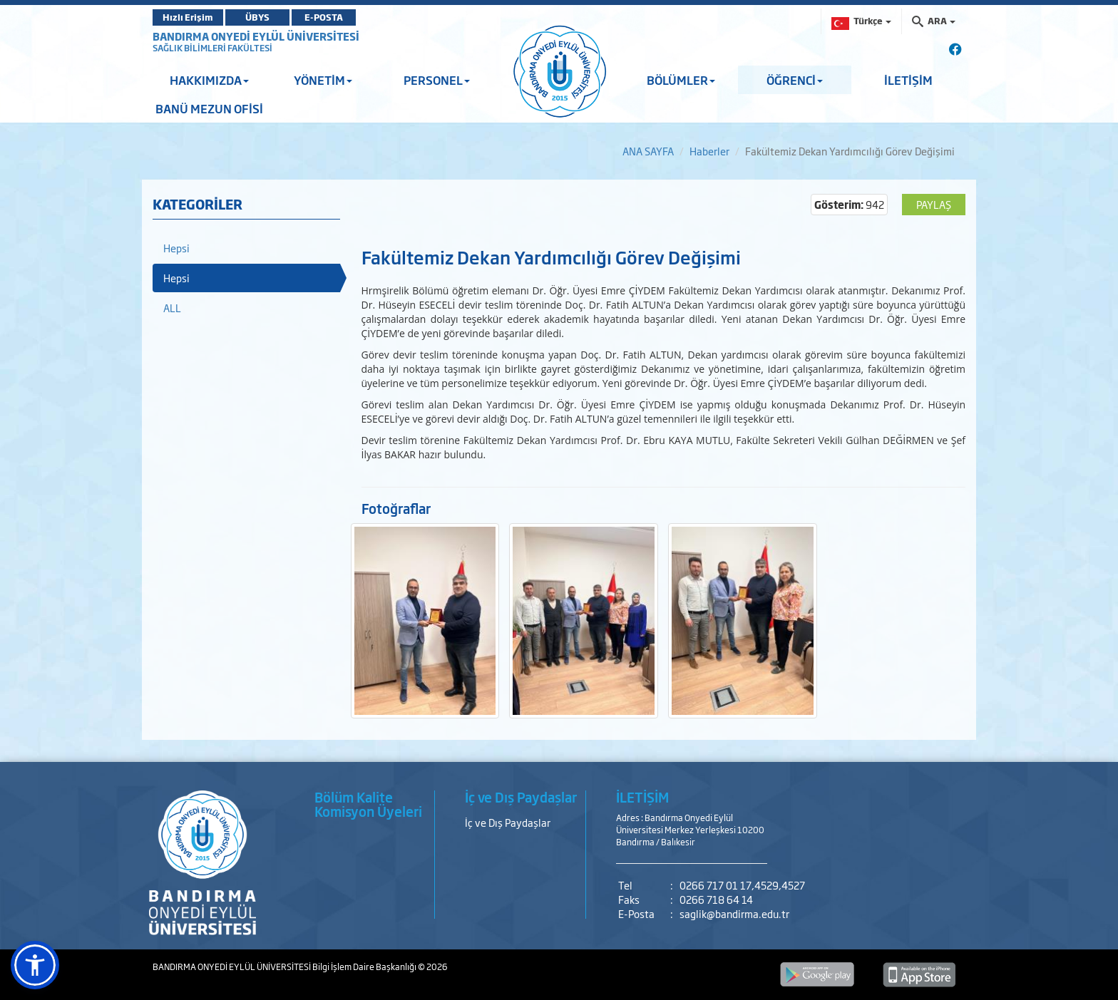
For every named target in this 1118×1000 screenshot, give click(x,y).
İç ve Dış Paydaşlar (507, 822)
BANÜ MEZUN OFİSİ (209, 108)
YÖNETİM (323, 79)
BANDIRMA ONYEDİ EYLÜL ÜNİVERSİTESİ (256, 36)
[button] (35, 965)
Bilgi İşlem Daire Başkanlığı (365, 966)
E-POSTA (323, 17)
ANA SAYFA (648, 150)
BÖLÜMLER (681, 79)
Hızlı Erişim (188, 17)
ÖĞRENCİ (794, 79)
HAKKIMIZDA (209, 79)
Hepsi (176, 247)
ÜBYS (257, 17)
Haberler (709, 150)
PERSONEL (437, 79)
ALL (172, 307)
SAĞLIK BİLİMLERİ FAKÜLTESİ (212, 47)
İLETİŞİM (908, 79)
